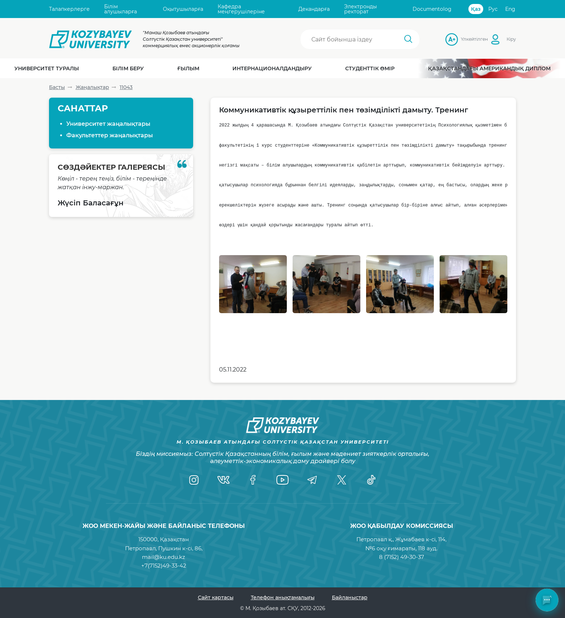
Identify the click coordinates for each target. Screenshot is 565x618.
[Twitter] (341, 479)
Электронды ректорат (360, 9)
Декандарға (314, 9)
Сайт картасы (215, 597)
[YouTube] (282, 479)
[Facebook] (253, 479)
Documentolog (432, 9)
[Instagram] (194, 479)
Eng (510, 9)
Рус (493, 9)
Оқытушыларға (183, 9)
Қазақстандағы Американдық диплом (489, 68)
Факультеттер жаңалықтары (109, 135)
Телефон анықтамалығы (283, 597)
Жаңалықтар (92, 87)
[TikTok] (371, 479)
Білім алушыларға (120, 9)
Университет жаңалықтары (108, 123)
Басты (57, 87)
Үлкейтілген (463, 39)
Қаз (476, 9)
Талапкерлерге (69, 9)
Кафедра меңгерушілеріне (241, 9)
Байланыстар (350, 597)
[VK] (223, 479)
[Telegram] (312, 479)
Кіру (511, 39)
